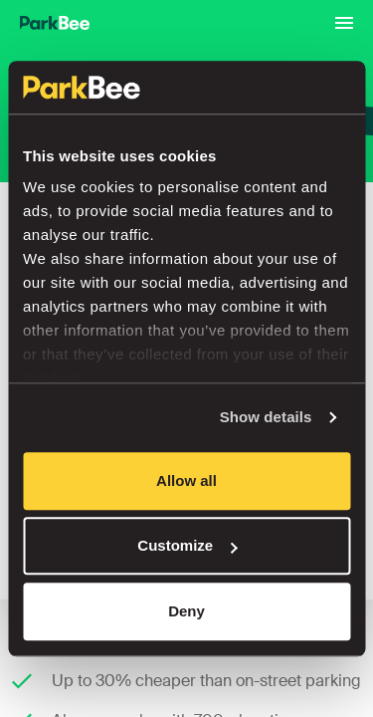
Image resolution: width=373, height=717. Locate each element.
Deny (186, 610)
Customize (187, 545)
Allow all (186, 480)
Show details (266, 416)
